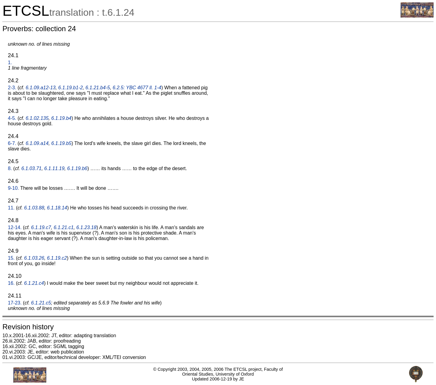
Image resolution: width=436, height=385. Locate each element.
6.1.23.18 (86, 227)
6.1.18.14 (57, 207)
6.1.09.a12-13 (41, 87)
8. (10, 168)
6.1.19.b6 (77, 168)
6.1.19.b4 (61, 118)
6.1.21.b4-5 (97, 87)
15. (11, 258)
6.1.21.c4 (34, 283)
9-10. (13, 188)
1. (10, 62)
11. (11, 207)
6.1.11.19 (54, 168)
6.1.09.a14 (37, 143)
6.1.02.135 (37, 118)
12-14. (14, 227)
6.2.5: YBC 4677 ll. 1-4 (137, 87)
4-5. (12, 118)
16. (11, 283)
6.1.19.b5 (61, 143)
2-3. (12, 87)
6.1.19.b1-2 (70, 87)
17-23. (14, 302)
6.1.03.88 (34, 207)
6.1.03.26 (34, 258)
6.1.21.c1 (64, 227)
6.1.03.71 (31, 168)
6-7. (12, 143)
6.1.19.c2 (57, 258)
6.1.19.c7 (41, 227)
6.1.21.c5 (41, 302)
